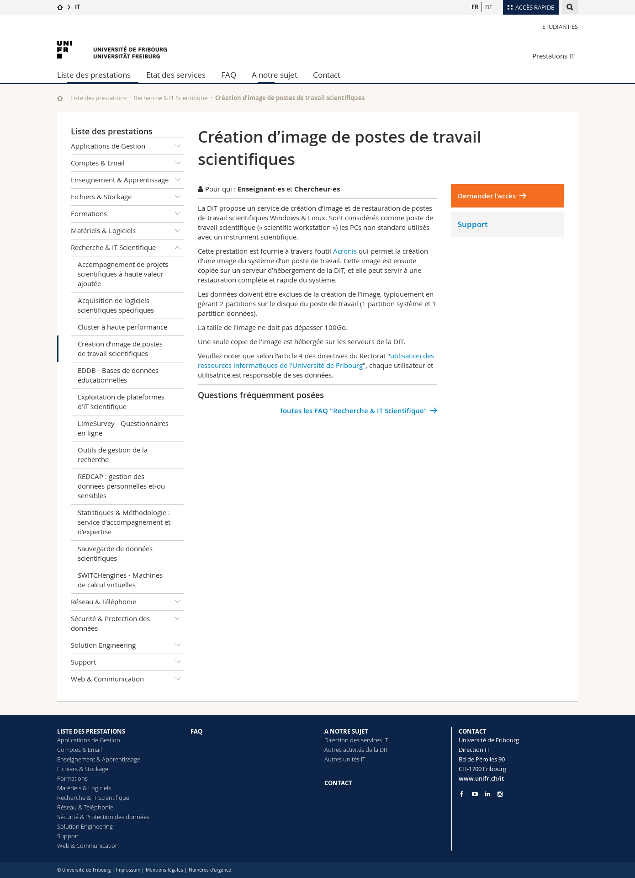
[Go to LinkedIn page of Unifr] (487, 794)
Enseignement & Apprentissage (127, 180)
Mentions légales (164, 870)
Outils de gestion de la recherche (113, 454)
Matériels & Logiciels (127, 231)
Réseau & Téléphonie (127, 602)
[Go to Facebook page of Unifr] (462, 794)
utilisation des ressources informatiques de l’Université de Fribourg (316, 360)
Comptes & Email (127, 163)
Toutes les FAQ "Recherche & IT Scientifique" (353, 410)
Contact (326, 74)
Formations (127, 214)
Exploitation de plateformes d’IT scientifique (121, 401)
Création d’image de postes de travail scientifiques (120, 348)
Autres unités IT (344, 759)
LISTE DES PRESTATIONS (91, 731)
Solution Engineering (127, 645)
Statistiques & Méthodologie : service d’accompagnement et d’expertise (124, 522)
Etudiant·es (560, 26)
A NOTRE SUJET (346, 731)
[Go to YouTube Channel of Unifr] (475, 794)
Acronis (345, 250)
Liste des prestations (94, 74)
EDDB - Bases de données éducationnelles (118, 375)
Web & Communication (127, 679)
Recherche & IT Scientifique (170, 98)
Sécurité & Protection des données (127, 622)
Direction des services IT (356, 740)
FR (475, 7)
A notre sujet (274, 74)
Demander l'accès (487, 196)
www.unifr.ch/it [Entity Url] (481, 778)
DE (488, 7)
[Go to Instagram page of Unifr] (500, 794)
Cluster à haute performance (122, 326)
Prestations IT (553, 55)
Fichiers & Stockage (127, 197)
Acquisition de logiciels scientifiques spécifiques (116, 305)
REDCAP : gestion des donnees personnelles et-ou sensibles (121, 486)
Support (127, 662)
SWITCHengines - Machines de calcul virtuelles (120, 579)
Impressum (128, 870)
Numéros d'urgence (210, 870)
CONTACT (338, 783)
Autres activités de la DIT (356, 749)
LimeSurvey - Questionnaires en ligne (123, 428)
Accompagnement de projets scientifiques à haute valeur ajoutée (123, 274)
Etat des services (176, 74)
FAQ (228, 74)
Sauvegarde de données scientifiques (115, 553)
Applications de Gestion (127, 146)
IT (77, 7)
